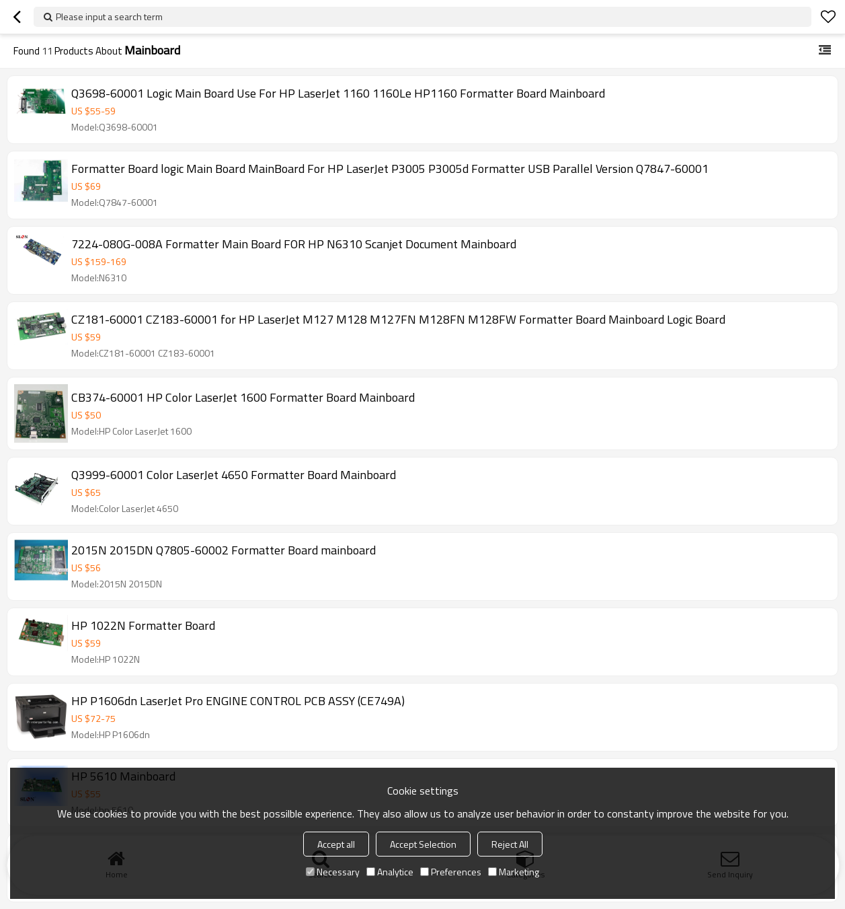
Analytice (389, 872)
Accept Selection (423, 844)
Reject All (509, 844)
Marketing (513, 872)
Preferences (450, 872)
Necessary (333, 872)
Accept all (336, 844)
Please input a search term (109, 16)
